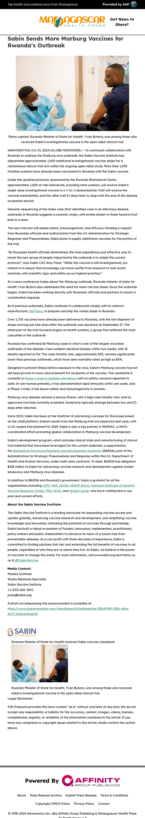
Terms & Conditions (114, 795)
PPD (49, 491)
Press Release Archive (46, 795)
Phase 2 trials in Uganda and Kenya (51, 378)
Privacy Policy (84, 804)
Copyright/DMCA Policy (52, 804)
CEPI (46, 485)
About (21, 795)
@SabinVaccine (26, 560)
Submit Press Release (81, 795)
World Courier (79, 491)
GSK (54, 485)
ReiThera (36, 311)
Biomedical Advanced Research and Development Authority (57, 451)
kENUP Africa (79, 485)
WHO (57, 491)
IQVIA (63, 485)
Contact (104, 804)
